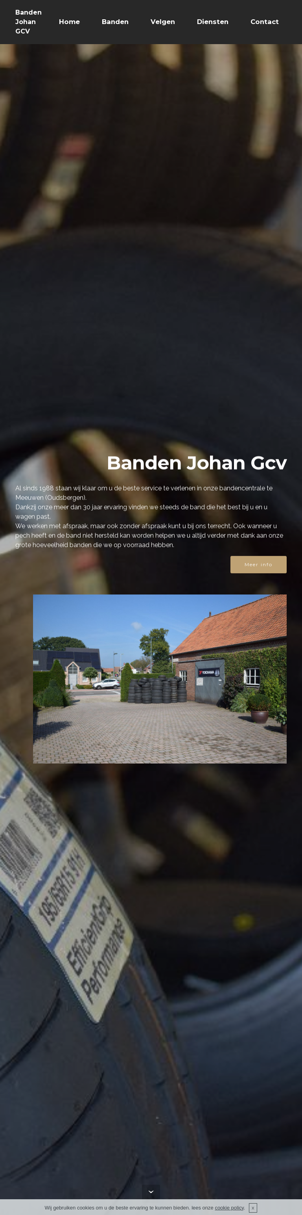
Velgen (163, 22)
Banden (115, 22)
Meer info (259, 565)
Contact (264, 22)
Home (69, 22)
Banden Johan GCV (28, 22)
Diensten (212, 22)
